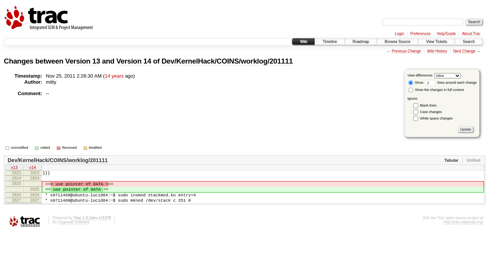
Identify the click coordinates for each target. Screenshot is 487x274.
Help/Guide (446, 34)
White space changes (436, 118)
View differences (420, 75)
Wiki (303, 42)
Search (469, 42)
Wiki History (437, 51)
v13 (14, 168)
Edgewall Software (73, 230)
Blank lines (428, 105)
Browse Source (398, 42)
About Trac (471, 34)
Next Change (464, 51)
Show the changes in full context (436, 90)
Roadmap (361, 42)
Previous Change (406, 51)
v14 (32, 168)
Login (399, 34)
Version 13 (82, 61)
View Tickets (436, 42)
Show (415, 82)
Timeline (330, 42)
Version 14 (133, 61)
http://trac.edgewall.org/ (463, 230)
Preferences (420, 34)
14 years (114, 76)
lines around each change (451, 82)
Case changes (431, 112)
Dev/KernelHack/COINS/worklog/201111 (227, 61)
